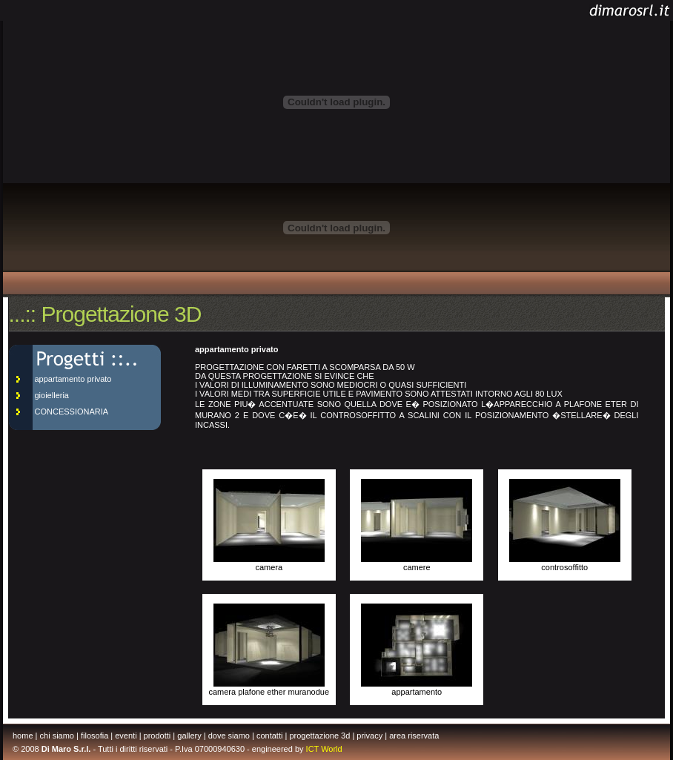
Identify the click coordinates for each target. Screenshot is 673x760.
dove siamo (229, 735)
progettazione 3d (319, 735)
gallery (189, 735)
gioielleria (52, 395)
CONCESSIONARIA (72, 411)
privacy (369, 735)
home (23, 735)
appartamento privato (73, 378)
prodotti (157, 735)
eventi (125, 735)
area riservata (414, 735)
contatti (269, 735)
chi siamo (57, 735)
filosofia (94, 735)
